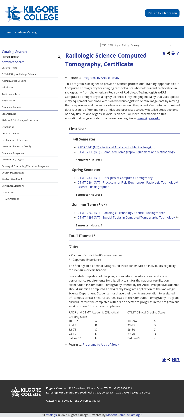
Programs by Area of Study (101, 78)
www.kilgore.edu (148, 118)
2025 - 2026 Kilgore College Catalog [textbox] (120, 45)
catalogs (51, 415)
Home (7, 32)
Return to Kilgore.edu (162, 13)
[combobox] (136, 45)
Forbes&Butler (91, 400)
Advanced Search (13, 62)
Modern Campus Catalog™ (124, 415)
